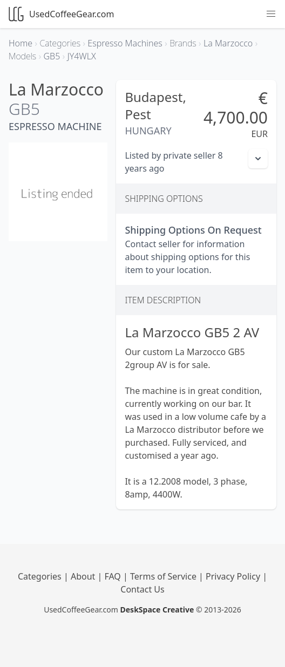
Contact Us (142, 589)
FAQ (113, 576)
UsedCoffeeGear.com (61, 14)
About (84, 576)
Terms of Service (164, 576)
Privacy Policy (234, 576)
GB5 (24, 109)
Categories (41, 576)
